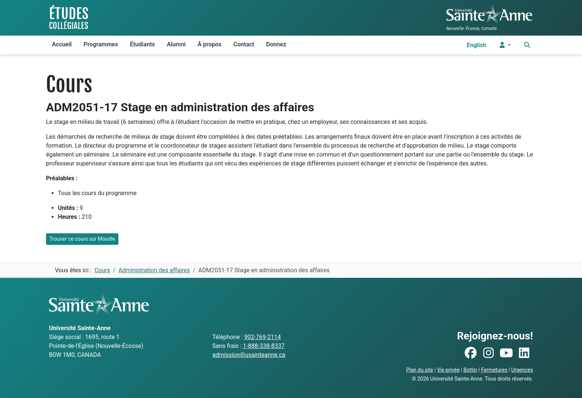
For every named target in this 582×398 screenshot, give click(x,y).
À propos (209, 44)
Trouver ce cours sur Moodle (82, 239)
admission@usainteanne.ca (248, 354)
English (476, 45)
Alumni (176, 44)
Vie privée (448, 370)
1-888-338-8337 (264, 345)
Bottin (470, 370)
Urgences (522, 370)
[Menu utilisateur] (505, 45)
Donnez (276, 44)
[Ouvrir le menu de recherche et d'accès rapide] (527, 45)
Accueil (62, 44)
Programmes (101, 44)
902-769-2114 (262, 337)
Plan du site (419, 370)
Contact (243, 44)
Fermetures (494, 370)
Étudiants (142, 44)
